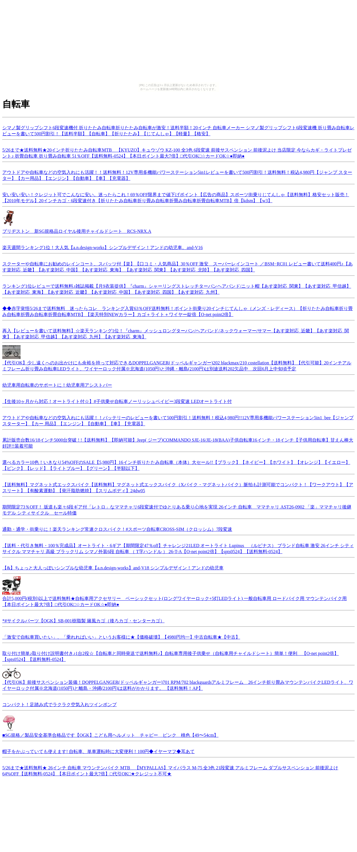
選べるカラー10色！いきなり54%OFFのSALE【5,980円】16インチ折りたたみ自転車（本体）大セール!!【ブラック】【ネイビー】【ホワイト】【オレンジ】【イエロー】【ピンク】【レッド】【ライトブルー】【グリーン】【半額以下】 (176, 464)
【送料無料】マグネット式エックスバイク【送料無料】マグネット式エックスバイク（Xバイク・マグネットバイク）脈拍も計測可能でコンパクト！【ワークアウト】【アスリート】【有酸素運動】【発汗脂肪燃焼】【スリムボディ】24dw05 (177, 486)
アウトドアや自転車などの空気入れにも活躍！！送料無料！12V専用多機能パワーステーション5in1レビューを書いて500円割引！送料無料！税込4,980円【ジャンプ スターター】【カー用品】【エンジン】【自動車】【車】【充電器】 (177, 174)
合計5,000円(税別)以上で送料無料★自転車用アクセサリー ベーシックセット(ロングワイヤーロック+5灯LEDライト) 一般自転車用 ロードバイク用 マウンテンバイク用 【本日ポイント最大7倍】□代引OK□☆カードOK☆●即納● (174, 599)
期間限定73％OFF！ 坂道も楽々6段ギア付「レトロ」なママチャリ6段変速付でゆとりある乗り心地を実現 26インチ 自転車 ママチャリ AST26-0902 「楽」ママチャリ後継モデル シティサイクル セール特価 (176, 509)
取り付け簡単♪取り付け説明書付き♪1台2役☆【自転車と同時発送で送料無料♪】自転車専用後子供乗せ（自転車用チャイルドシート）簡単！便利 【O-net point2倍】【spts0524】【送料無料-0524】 (170, 655)
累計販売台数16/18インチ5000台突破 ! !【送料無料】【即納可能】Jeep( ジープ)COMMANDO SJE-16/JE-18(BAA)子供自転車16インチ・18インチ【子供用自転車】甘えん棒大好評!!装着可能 (177, 442)
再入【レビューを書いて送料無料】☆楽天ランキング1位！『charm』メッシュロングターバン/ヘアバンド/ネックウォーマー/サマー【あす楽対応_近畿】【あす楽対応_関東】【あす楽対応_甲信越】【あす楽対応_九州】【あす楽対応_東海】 (175, 333)
